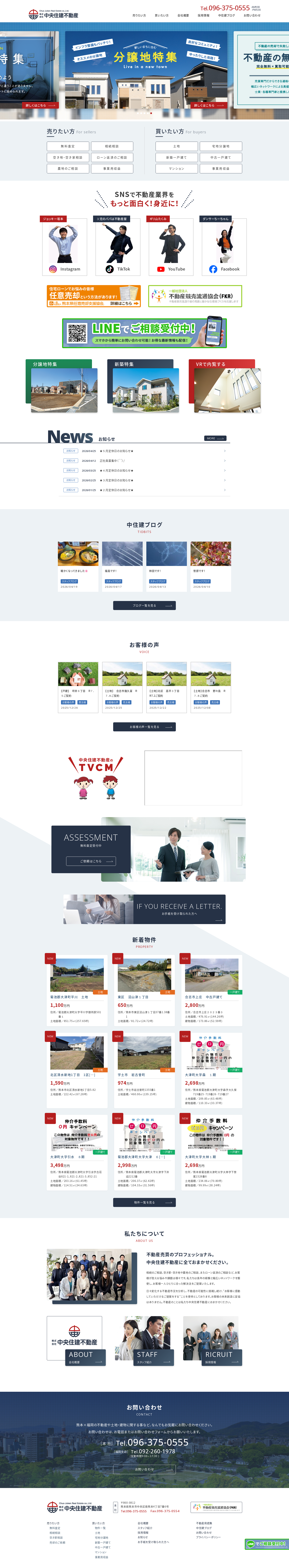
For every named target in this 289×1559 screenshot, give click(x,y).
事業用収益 (112, 168)
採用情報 (203, 15)
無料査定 (68, 146)
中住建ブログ (204, 1528)
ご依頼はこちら (91, 861)
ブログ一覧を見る (144, 605)
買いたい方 (170, 131)
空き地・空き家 (68, 157)
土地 (176, 146)
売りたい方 (61, 131)
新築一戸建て (176, 157)
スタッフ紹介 (145, 1528)
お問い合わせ (252, 15)
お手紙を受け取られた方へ (153, 1542)
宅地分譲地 (221, 146)
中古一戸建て (220, 157)
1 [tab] (138, 113)
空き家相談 (56, 1537)
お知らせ (143, 1537)
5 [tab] (151, 113)
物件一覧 (100, 1528)
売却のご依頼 (57, 1542)
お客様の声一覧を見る (144, 726)
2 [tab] (141, 113)
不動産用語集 (204, 1523)
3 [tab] (144, 113)
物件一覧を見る (144, 1202)
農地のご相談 (68, 168)
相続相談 (112, 146)
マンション (177, 168)
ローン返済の (112, 157)
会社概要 (183, 15)
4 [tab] (148, 113)
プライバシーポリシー (208, 1537)
